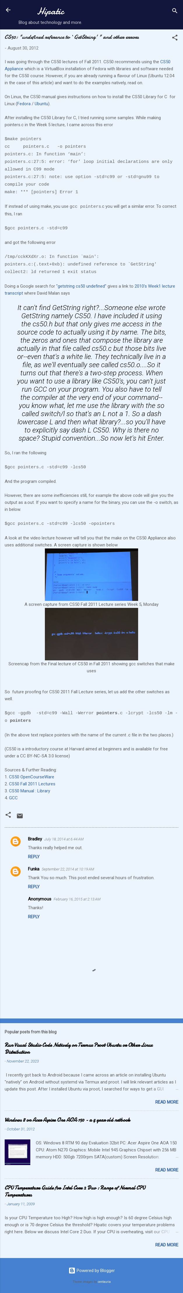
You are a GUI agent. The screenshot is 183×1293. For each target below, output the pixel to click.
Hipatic (50, 11)
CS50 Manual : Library (29, 791)
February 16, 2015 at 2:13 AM (77, 899)
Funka (33, 869)
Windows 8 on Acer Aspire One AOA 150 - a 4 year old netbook (67, 1120)
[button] (174, 38)
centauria (104, 1282)
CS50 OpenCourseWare (31, 777)
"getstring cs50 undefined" (81, 286)
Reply (34, 856)
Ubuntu (41, 103)
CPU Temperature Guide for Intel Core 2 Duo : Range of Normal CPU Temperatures (75, 1191)
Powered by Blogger (91, 1270)
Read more (166, 1102)
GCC (13, 798)
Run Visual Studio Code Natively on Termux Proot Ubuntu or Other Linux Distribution (78, 1049)
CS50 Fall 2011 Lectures (32, 784)
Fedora (24, 103)
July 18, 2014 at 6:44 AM (64, 839)
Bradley (35, 839)
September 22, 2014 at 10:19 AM (68, 869)
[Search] (174, 12)
